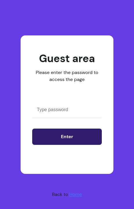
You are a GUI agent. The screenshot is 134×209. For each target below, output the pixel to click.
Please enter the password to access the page (67, 75)
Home (75, 194)
